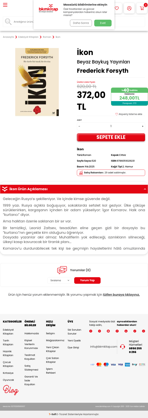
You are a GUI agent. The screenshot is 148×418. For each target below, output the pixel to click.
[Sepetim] (141, 8)
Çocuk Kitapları (8, 364)
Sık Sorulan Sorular (74, 331)
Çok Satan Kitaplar (52, 360)
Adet (79, 120)
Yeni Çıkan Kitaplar (52, 349)
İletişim (50, 333)
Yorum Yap (87, 280)
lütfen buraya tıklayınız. (121, 294)
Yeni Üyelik (74, 340)
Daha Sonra (80, 23)
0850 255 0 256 (135, 350)
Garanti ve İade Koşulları (31, 380)
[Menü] (5, 5)
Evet (103, 23)
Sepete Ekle (111, 137)
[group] (37, 82)
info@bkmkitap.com (103, 347)
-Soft (53, 414)
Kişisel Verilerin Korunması (31, 344)
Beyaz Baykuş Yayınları (103, 62)
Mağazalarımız (54, 340)
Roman (47, 37)
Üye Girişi (73, 347)
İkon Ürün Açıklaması (74, 189)
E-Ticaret (62, 414)
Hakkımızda (31, 333)
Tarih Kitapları (8, 342)
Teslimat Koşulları (29, 357)
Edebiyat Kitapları (28, 37)
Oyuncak (8, 380)
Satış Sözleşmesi (31, 368)
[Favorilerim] (116, 8)
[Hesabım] (129, 8)
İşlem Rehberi (51, 371)
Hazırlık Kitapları (8, 353)
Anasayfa (8, 37)
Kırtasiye (8, 373)
